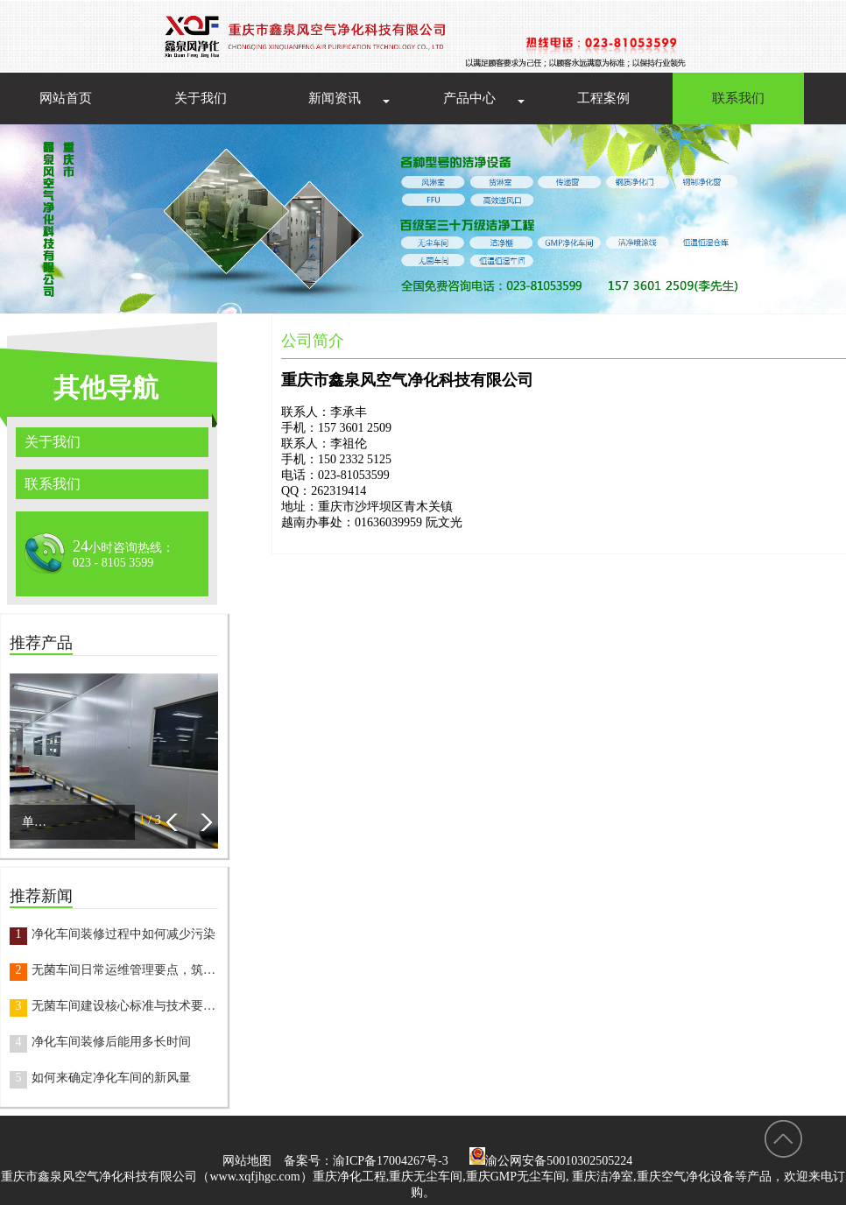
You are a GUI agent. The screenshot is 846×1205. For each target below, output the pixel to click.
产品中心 (469, 98)
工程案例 (603, 98)
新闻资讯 (334, 98)
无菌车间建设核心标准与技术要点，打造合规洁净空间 (125, 1005)
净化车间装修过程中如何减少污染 (123, 934)
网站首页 (65, 98)
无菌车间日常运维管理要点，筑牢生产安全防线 (125, 969)
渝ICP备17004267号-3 (390, 1160)
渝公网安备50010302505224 (550, 1160)
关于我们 (200, 98)
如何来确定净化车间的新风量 (111, 1077)
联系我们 (738, 98)
